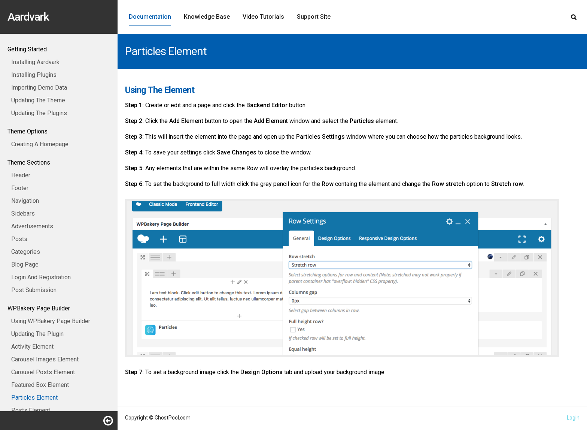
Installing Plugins (34, 74)
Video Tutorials (263, 16)
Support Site (314, 16)
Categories (25, 251)
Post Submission (34, 290)
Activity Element (32, 346)
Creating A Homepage (40, 144)
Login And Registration (41, 277)
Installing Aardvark (35, 62)
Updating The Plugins (39, 113)
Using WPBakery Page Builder (50, 321)
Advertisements (32, 226)
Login (573, 417)
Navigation (25, 200)
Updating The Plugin (37, 333)
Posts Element (30, 410)
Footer (19, 188)
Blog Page (25, 264)
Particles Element (34, 397)
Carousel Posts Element (43, 372)
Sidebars (23, 213)
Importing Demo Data (39, 87)
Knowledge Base (207, 16)
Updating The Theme (38, 100)
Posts (19, 239)
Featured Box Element (40, 384)
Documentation (150, 16)
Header (20, 175)
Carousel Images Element (45, 359)
